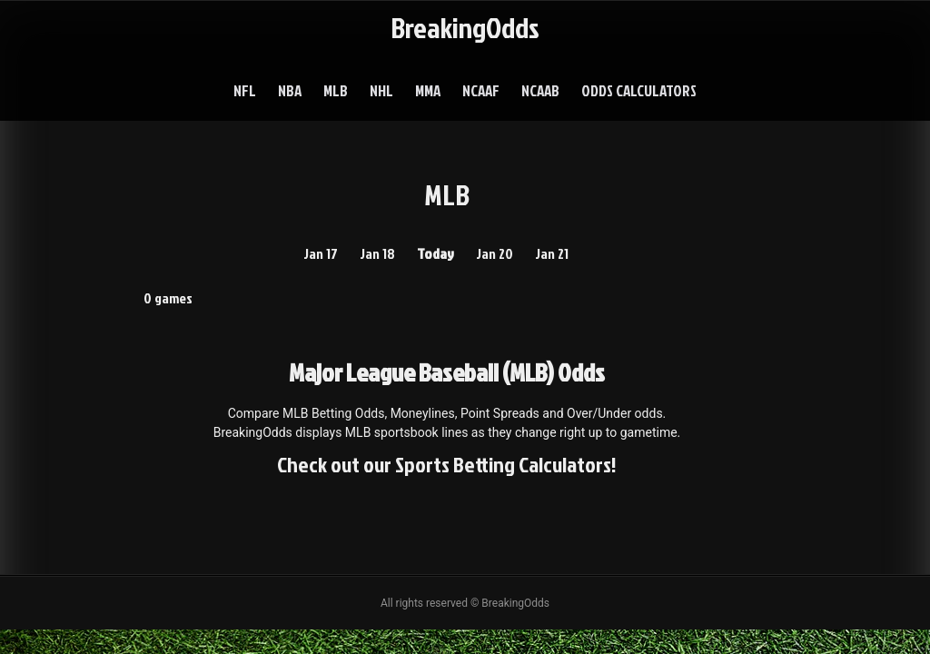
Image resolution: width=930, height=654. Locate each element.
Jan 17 (320, 253)
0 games (168, 298)
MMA (427, 90)
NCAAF (481, 90)
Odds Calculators (639, 90)
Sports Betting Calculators (503, 464)
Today (435, 253)
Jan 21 (552, 253)
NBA (290, 90)
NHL (381, 90)
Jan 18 (377, 253)
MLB (335, 90)
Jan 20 (494, 253)
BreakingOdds (465, 26)
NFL (244, 90)
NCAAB (540, 90)
